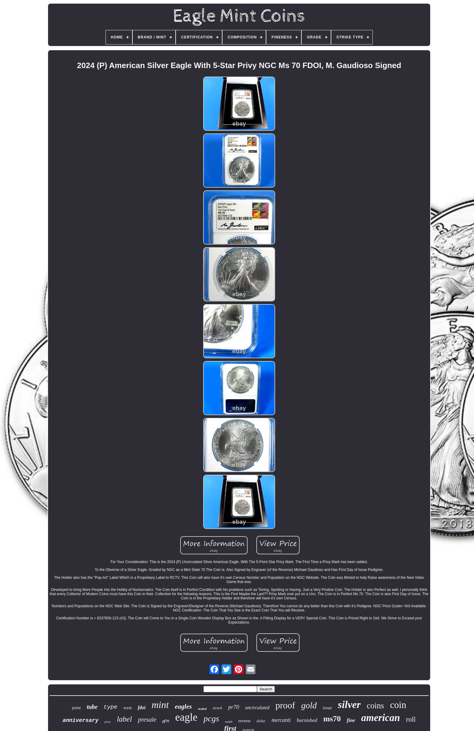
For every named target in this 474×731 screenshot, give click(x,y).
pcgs (211, 718)
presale (147, 719)
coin (398, 705)
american (380, 717)
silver (349, 704)
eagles (183, 706)
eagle (186, 717)
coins (375, 705)
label (124, 719)
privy (108, 721)
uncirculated (257, 707)
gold (309, 705)
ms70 (332, 718)
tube (92, 706)
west (127, 707)
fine (351, 720)
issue (327, 707)
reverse (244, 721)
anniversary (81, 720)
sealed (202, 708)
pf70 (165, 721)
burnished (307, 720)
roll (411, 719)
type (111, 707)
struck (217, 708)
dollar (261, 721)
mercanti (281, 720)
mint (160, 704)
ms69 (228, 721)
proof (285, 705)
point (76, 708)
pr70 (233, 707)
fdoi (142, 707)
